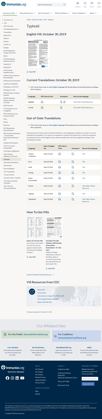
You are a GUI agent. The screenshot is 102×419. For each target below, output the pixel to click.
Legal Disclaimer (40, 380)
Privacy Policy (40, 383)
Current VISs (41, 293)
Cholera (6, 41)
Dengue (6, 47)
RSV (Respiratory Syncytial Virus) (9, 129)
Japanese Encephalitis (10, 84)
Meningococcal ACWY (11, 87)
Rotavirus (6, 125)
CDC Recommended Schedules (10, 182)
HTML (58, 296)
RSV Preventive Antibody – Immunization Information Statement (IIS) (11, 136)
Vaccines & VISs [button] (10, 13)
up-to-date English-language (54, 87)
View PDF (31, 72)
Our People (39, 372)
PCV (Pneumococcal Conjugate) (10, 110)
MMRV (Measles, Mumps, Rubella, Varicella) (9, 100)
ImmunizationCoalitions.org (72, 336)
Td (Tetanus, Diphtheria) (11, 151)
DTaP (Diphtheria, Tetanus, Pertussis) (9, 52)
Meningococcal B (9, 90)
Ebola (5, 56)
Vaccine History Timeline (12, 178)
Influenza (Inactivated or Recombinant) (11, 76)
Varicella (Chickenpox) (10, 162)
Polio (5, 119)
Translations (7, 32)
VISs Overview (8, 26)
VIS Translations (9, 172)
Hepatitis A (7, 64)
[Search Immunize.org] (49, 5)
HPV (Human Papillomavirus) (8, 71)
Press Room (39, 374)
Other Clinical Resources (85, 102)
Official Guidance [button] (62, 13)
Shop (36, 391)
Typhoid (6, 159)
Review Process (40, 377)
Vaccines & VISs (37, 19)
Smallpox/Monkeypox (10, 143)
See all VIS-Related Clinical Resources (40, 275)
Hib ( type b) (9, 60)
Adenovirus (7, 35)
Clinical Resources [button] (27, 13)
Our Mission (39, 369)
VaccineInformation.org (28, 334)
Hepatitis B (7, 67)
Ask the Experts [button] (45, 13)
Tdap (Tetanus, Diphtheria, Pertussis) (10, 155)
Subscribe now (88, 384)
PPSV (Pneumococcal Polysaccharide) (10, 115)
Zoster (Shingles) (8, 168)
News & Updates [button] (79, 13)
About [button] (93, 13)
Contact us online (63, 369)
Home (29, 19)
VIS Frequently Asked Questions (48, 299)
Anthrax (6, 38)
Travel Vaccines (9, 175)
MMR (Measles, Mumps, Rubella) (11, 94)
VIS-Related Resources (11, 29)
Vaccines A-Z (8, 20)
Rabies (5, 122)
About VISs (41, 290)
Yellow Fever (7, 165)
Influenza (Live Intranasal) (11, 81)
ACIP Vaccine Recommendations (10, 187)
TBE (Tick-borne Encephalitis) (9, 147)
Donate (37, 394)
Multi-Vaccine (8, 105)
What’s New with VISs (44, 302)
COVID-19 (7, 44)
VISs (45, 19)
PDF (62, 296)
